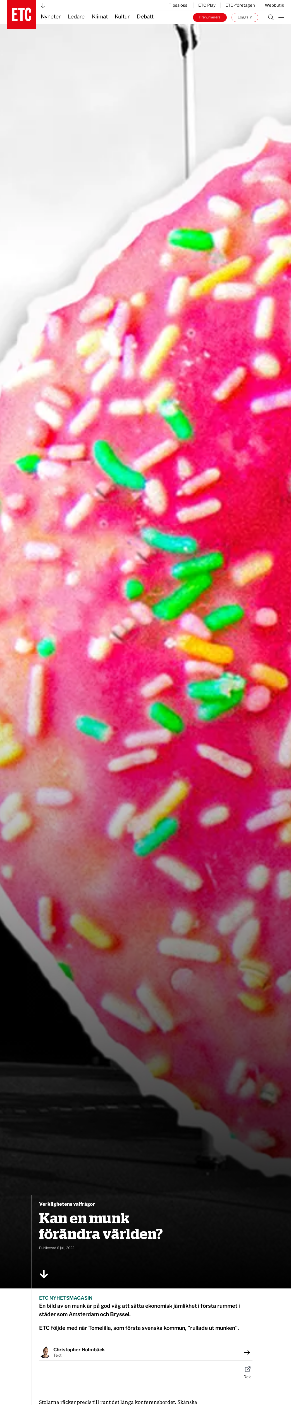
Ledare (76, 16)
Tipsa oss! (179, 5)
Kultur (122, 16)
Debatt (145, 16)
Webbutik (274, 5)
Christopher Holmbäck (79, 1349)
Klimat (100, 16)
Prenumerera (210, 17)
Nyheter (51, 16)
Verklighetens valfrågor (67, 1204)
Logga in (245, 17)
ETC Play (207, 5)
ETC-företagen (240, 5)
